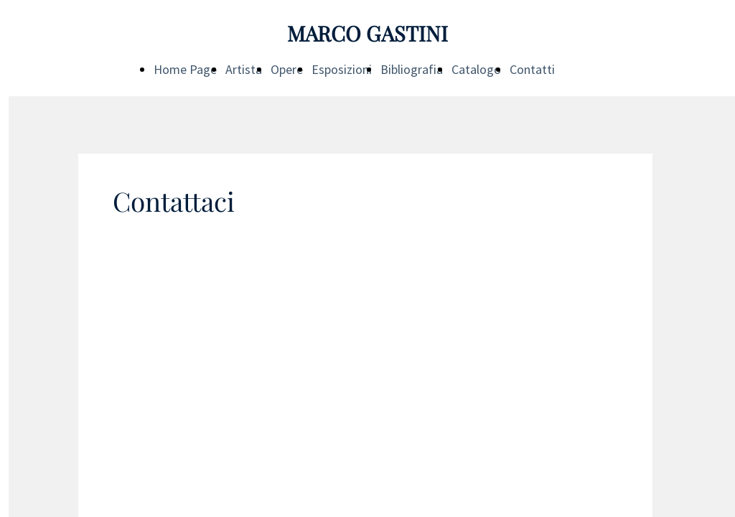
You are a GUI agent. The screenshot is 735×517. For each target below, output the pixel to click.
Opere (287, 69)
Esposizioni (342, 69)
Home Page (185, 69)
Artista (243, 69)
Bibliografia (411, 69)
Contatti (532, 69)
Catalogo (476, 69)
